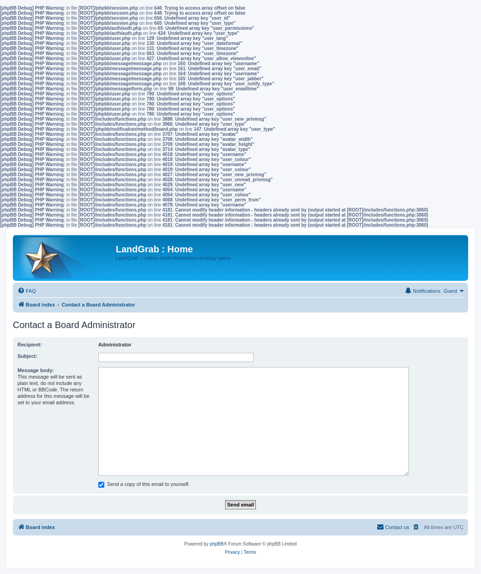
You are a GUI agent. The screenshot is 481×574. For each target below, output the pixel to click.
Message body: (35, 370)
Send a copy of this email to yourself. (144, 484)
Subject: (27, 356)
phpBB (217, 543)
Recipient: (29, 344)
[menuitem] (26, 290)
